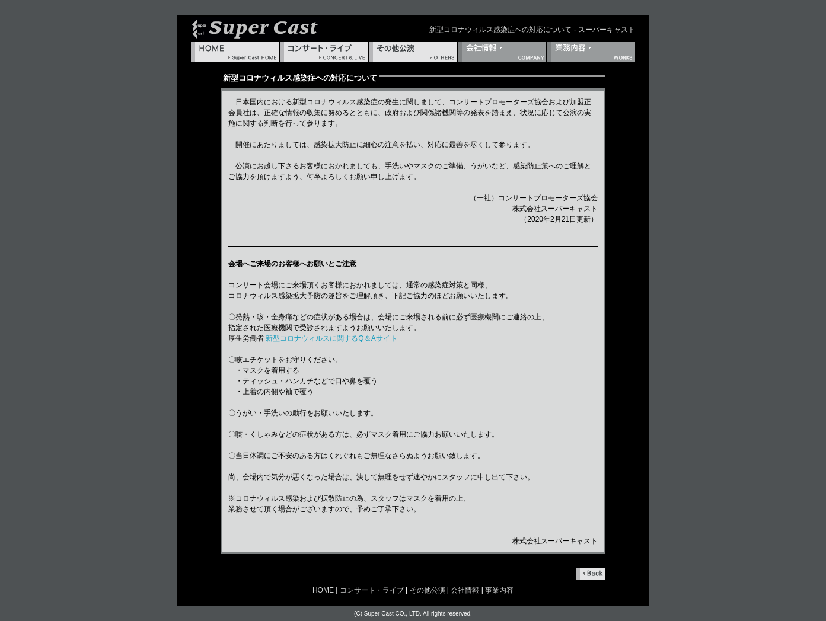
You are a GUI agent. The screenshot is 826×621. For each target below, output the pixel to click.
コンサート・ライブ (324, 52)
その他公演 (413, 52)
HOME (235, 52)
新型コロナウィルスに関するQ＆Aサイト (331, 338)
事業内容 (591, 52)
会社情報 (502, 52)
